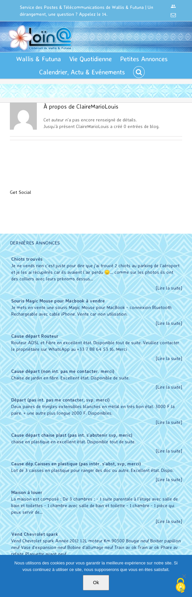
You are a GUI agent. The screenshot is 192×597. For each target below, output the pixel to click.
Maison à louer (26, 492)
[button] (139, 72)
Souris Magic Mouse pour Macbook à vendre (58, 300)
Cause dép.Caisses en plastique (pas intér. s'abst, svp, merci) (76, 463)
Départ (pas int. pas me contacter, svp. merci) (60, 399)
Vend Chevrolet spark (34, 534)
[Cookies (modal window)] (180, 586)
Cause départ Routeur (35, 336)
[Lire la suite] (169, 288)
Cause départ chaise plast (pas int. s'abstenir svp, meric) (71, 435)
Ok (96, 582)
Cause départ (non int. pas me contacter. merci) (62, 371)
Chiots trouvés (26, 259)
